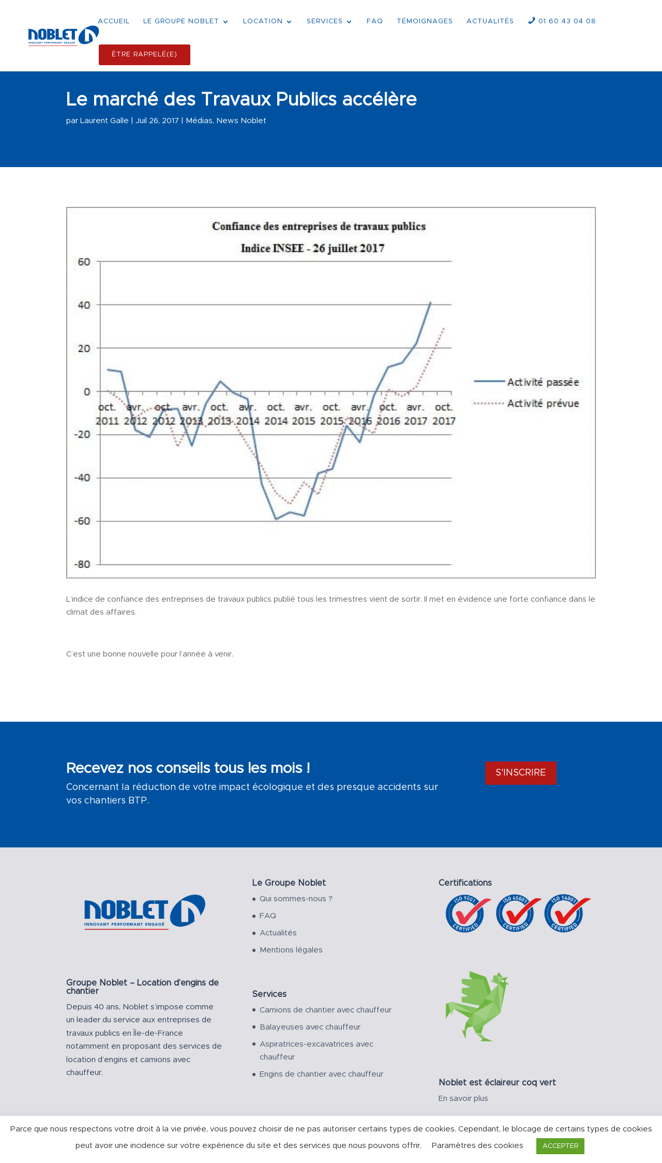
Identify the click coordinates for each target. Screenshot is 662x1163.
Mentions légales (291, 950)
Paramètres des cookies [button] (477, 1146)
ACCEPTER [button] (560, 1146)
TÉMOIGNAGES (425, 21)
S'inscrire (520, 773)
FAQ (375, 21)
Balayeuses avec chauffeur (310, 1027)
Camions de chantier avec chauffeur (326, 1010)
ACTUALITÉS (490, 21)
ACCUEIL (114, 21)
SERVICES (325, 21)
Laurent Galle (104, 121)
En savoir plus (463, 1098)
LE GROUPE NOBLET (181, 21)
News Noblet (241, 121)
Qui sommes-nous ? (296, 899)
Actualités (278, 933)
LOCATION (263, 21)
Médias (199, 121)
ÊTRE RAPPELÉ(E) (144, 54)
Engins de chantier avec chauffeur (321, 1074)
